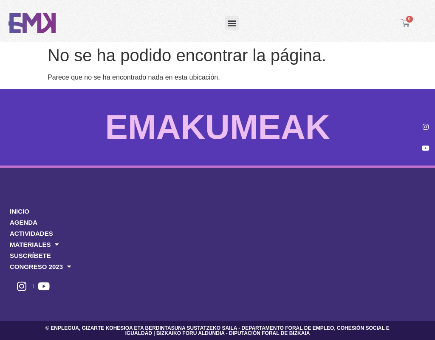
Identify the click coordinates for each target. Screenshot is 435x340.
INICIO (19, 211)
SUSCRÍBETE (30, 255)
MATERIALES (34, 244)
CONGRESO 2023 (40, 266)
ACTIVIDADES (31, 233)
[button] (232, 23)
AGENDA (23, 222)
